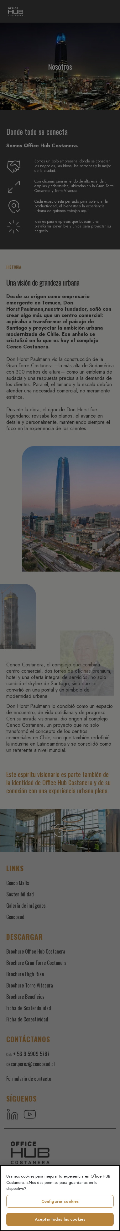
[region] (60, 1198)
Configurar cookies (60, 1201)
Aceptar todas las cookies (60, 1219)
